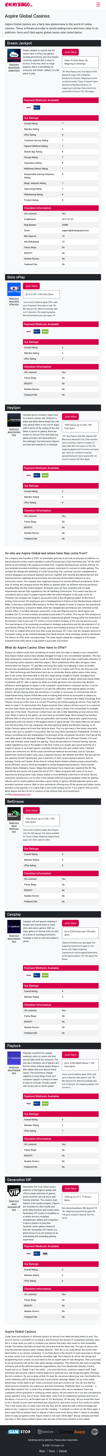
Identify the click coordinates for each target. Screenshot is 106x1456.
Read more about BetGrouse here (14, 827)
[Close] (98, 5)
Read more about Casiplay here (14, 939)
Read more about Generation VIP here (14, 1205)
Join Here (70, 52)
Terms (52, 1451)
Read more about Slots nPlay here (14, 301)
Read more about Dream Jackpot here (14, 68)
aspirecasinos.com (22, 794)
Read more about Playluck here (14, 1070)
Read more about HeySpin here (14, 432)
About (42, 1451)
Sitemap (63, 1451)
